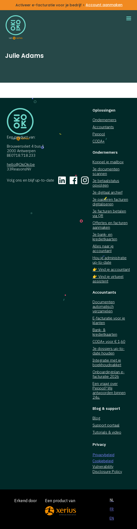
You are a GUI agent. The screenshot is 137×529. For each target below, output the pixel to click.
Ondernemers (104, 120)
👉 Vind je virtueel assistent (108, 279)
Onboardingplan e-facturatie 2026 (109, 374)
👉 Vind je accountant (111, 269)
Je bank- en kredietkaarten (105, 236)
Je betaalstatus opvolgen (106, 183)
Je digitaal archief (108, 192)
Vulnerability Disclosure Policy (107, 469)
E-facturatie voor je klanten (109, 320)
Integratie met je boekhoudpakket (107, 362)
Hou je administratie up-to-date (110, 260)
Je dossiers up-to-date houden (109, 351)
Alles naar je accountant (103, 248)
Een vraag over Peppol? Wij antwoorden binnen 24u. (109, 390)
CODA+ (99, 141)
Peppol (99, 134)
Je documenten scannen (106, 171)
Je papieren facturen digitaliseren (110, 201)
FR (112, 509)
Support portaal (106, 425)
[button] (128, 18)
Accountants (103, 127)
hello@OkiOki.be (21, 164)
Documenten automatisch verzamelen (104, 306)
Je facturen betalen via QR (109, 213)
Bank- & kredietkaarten (105, 332)
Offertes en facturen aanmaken (110, 225)
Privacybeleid (103, 454)
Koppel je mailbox (108, 162)
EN (112, 518)
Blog (96, 418)
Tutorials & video (107, 432)
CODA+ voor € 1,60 (109, 341)
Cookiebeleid (103, 461)
